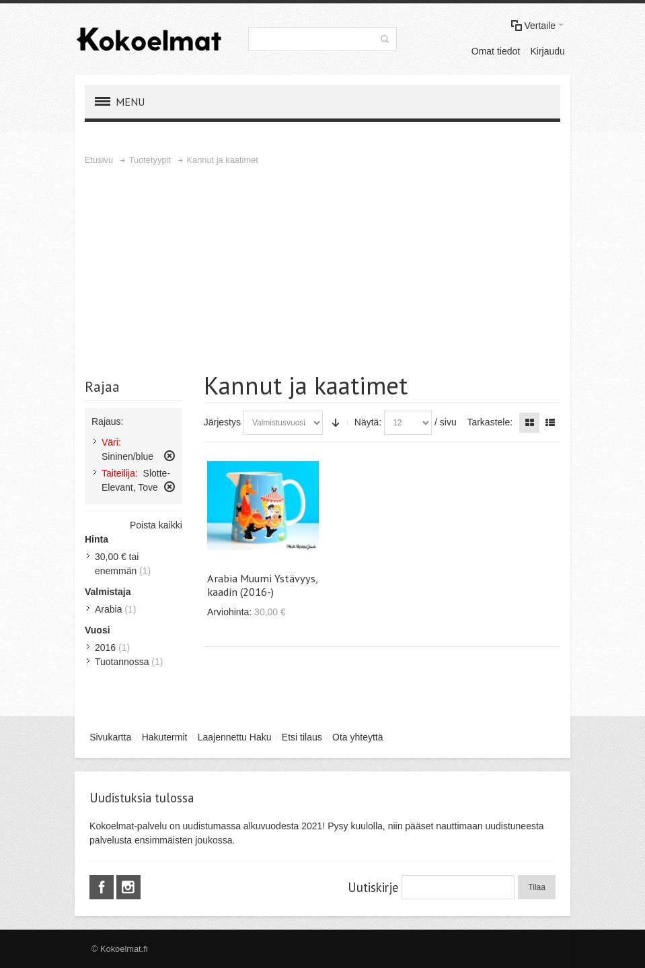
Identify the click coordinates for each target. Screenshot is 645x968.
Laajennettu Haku (235, 737)
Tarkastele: (490, 422)
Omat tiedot (495, 51)
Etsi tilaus (302, 737)
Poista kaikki (156, 525)
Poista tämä (169, 456)
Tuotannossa (122, 661)
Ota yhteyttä (357, 737)
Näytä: (367, 422)
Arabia (108, 609)
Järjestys (222, 422)
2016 (105, 647)
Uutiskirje (373, 887)
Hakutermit (165, 737)
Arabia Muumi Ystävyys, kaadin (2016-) (262, 585)
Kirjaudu (547, 51)
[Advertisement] (322, 268)
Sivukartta (110, 737)
